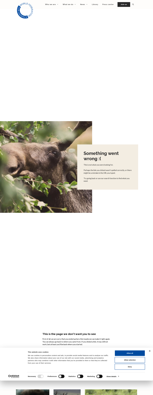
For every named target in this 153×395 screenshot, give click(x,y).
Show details (111, 391)
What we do (70, 4)
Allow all (130, 367)
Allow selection (130, 374)
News (85, 4)
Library (95, 4)
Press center (108, 4)
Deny (130, 381)
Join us (124, 4)
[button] (133, 4)
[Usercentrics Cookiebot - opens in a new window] (13, 390)
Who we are (53, 4)
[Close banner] (149, 365)
